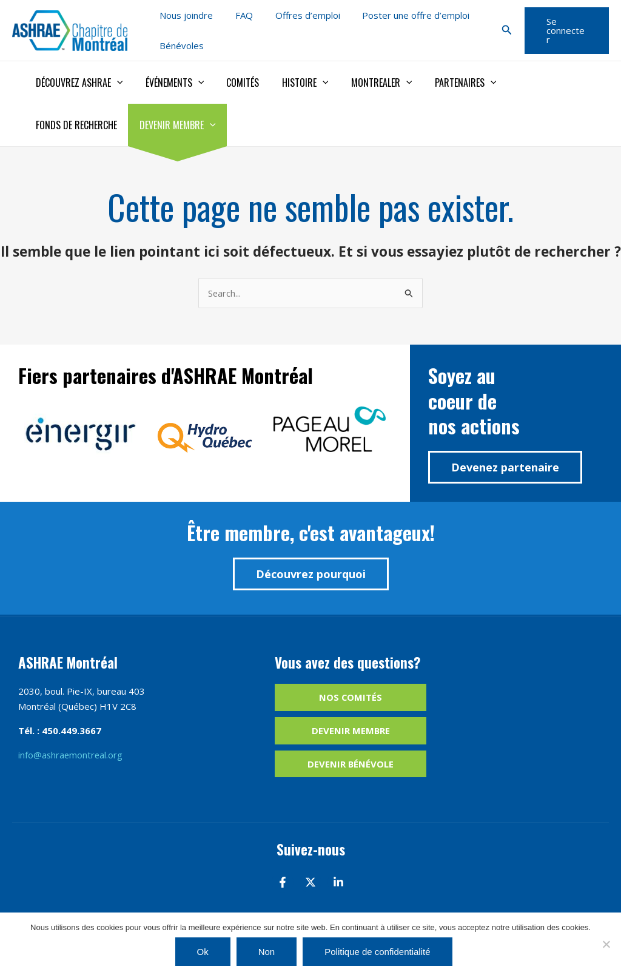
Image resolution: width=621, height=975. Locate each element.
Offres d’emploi (297, 15)
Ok (203, 951)
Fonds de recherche (538, 82)
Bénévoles (180, 45)
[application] (115, 82)
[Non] (606, 944)
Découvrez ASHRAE (77, 82)
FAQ (238, 15)
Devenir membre (72, 125)
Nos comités (351, 698)
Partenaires (447, 82)
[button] (503, 30)
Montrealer (367, 82)
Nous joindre (184, 15)
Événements (170, 82)
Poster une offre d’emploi (401, 15)
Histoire (293, 82)
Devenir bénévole (350, 764)
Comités (234, 82)
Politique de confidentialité (377, 951)
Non (266, 951)
